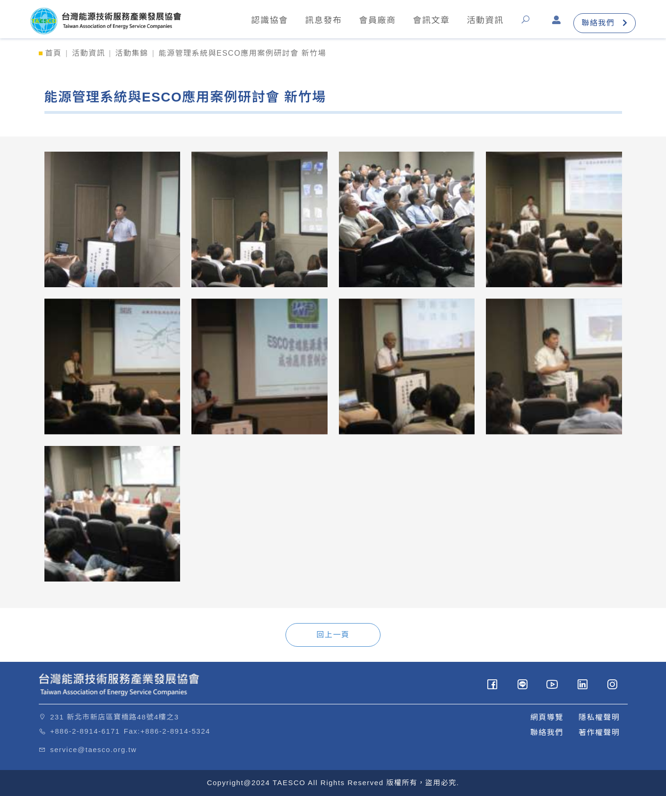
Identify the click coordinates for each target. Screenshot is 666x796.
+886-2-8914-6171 (85, 731)
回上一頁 (332, 635)
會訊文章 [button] (431, 20)
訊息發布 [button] (323, 20)
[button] (528, 22)
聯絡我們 (604, 23)
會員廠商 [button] (377, 20)
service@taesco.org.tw (93, 749)
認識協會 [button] (269, 20)
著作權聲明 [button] (599, 732)
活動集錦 (131, 53)
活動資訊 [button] (485, 20)
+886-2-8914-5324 (175, 731)
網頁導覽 (546, 717)
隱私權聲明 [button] (599, 717)
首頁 (53, 53)
